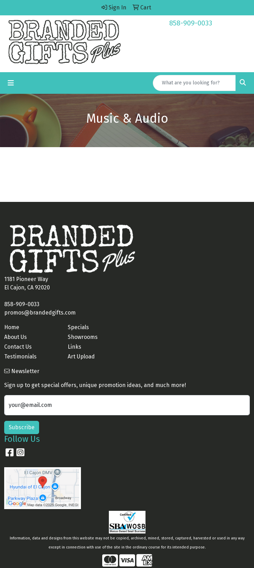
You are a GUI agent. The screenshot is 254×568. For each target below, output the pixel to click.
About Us (15, 337)
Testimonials (20, 356)
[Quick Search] (194, 83)
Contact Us (18, 346)
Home (11, 327)
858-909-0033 (190, 23)
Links (74, 346)
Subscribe (22, 427)
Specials (78, 327)
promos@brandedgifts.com (40, 312)
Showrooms (83, 337)
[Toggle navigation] (10, 83)
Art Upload (81, 356)
